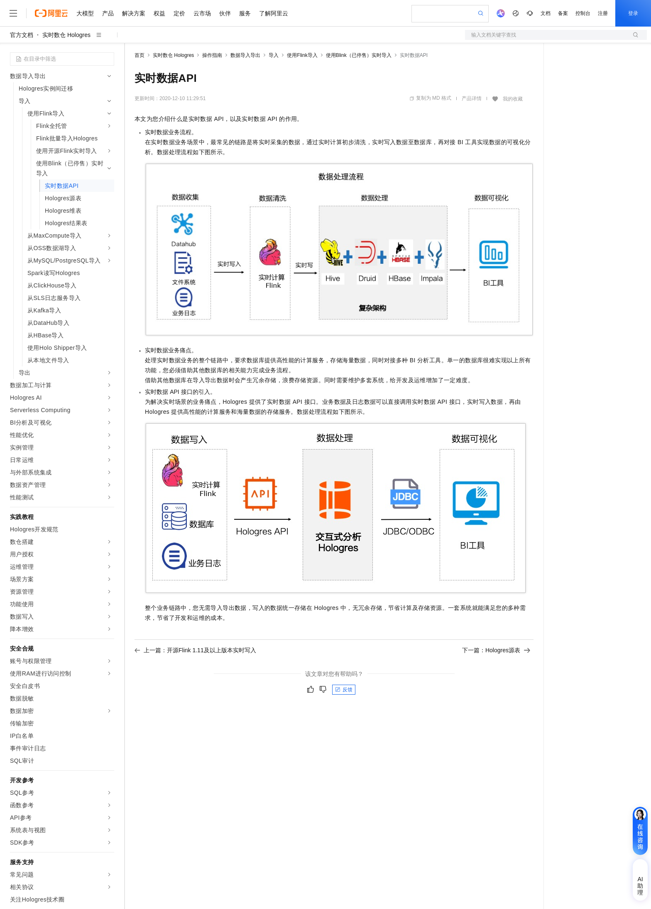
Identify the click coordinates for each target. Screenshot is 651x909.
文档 (546, 13)
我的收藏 (513, 99)
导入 (274, 55)
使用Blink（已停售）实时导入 (359, 55)
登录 (633, 13)
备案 (563, 13)
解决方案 (133, 13)
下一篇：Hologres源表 (496, 650)
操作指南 (212, 55)
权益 (159, 13)
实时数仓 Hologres (66, 35)
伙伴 (225, 13)
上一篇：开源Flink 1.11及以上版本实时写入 (195, 650)
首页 (139, 55)
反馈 (343, 690)
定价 (179, 13)
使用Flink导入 (302, 55)
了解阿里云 (273, 13)
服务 (245, 13)
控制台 (582, 13)
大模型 (85, 13)
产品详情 (472, 98)
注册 (603, 13)
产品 (108, 13)
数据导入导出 (245, 55)
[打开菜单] (13, 13)
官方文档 (21, 35)
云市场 (202, 13)
